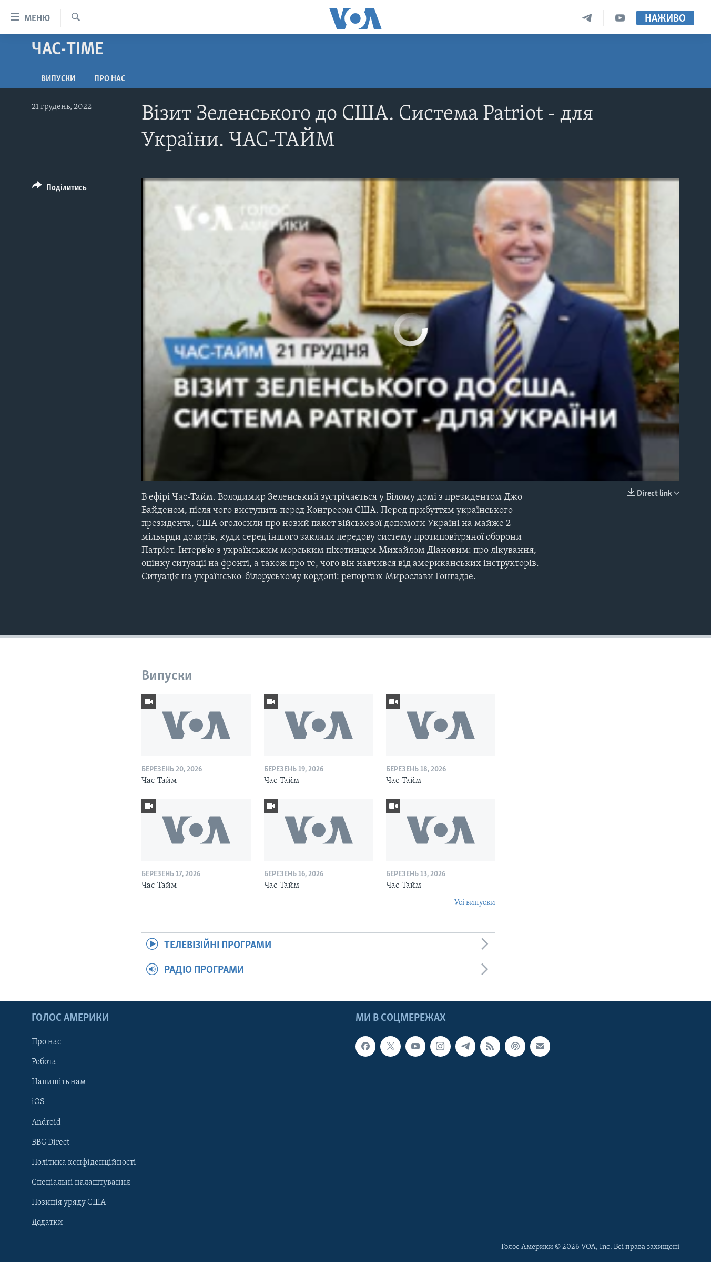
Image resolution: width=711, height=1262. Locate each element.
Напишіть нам (59, 1082)
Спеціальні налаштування (81, 1182)
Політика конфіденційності (84, 1162)
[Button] (59, 189)
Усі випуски (474, 903)
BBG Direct (50, 1142)
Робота (44, 1062)
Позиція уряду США (69, 1202)
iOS (38, 1102)
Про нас (109, 79)
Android (46, 1122)
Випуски (58, 79)
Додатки (47, 1222)
